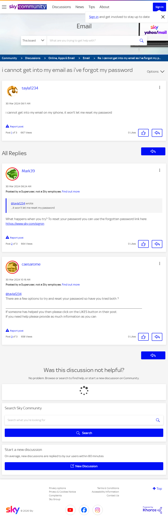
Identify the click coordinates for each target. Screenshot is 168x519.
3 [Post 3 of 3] (11, 336)
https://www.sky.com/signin (25, 224)
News (79, 7)
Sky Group (54, 499)
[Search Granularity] (34, 40)
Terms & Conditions (108, 488)
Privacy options (57, 488)
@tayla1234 (18, 203)
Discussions (61, 7)
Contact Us (113, 495)
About (105, 7)
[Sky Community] (28, 7)
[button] (159, 87)
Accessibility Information (105, 491)
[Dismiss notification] (163, 17)
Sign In (159, 7)
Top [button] (159, 489)
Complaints (55, 495)
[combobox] (92, 40)
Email (84, 26)
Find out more (71, 191)
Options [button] (153, 71)
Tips (92, 7)
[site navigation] (4, 7)
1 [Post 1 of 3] (11, 132)
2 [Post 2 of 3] (11, 243)
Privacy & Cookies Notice (62, 491)
